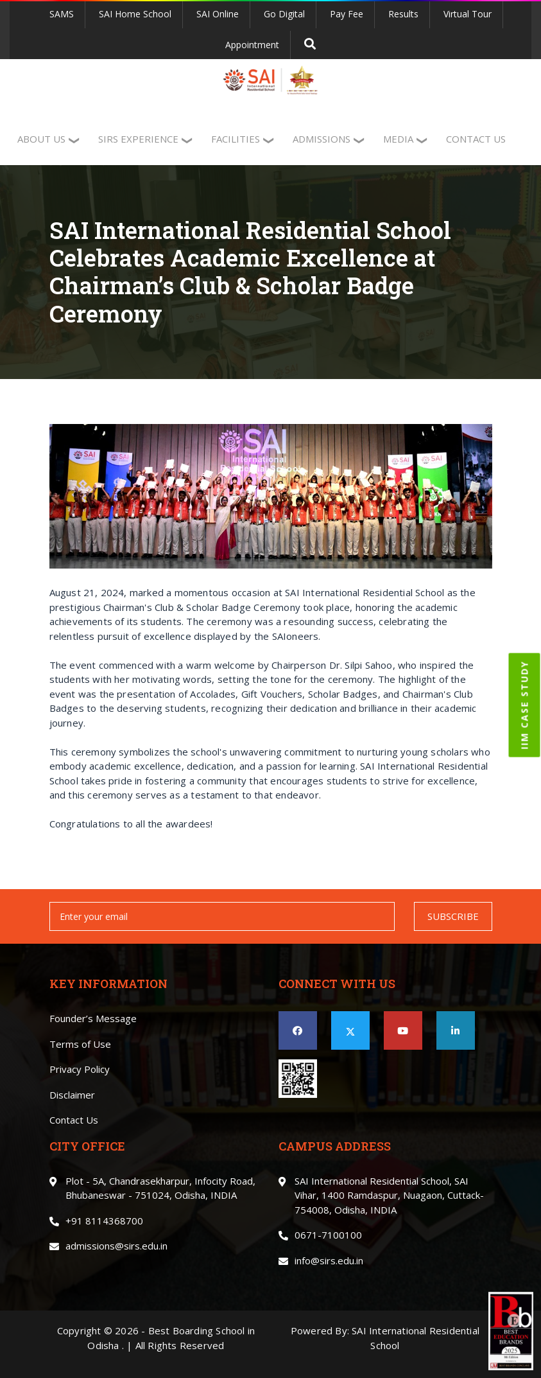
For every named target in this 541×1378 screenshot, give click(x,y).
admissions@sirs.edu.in (116, 1245)
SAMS (61, 14)
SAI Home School (135, 14)
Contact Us (73, 1119)
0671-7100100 (328, 1234)
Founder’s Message (93, 1018)
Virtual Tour (467, 14)
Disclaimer (72, 1094)
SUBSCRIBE (453, 916)
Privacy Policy (79, 1069)
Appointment (252, 45)
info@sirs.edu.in (329, 1260)
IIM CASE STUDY (525, 704)
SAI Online (217, 14)
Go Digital (284, 14)
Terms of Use (80, 1044)
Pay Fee (346, 14)
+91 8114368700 (104, 1220)
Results (403, 14)
